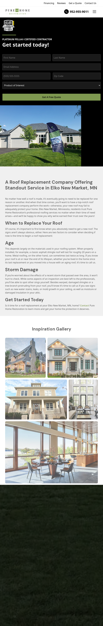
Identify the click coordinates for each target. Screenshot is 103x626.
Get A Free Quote (51, 97)
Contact (84, 308)
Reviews (61, 3)
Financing (49, 3)
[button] (94, 11)
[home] (17, 11)
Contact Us (90, 3)
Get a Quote (75, 3)
